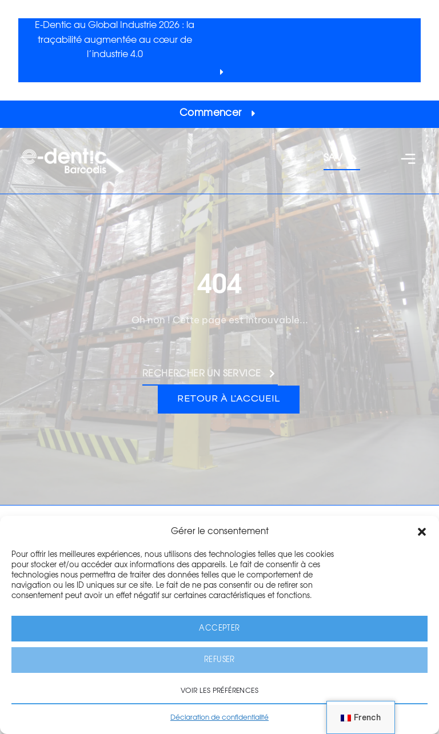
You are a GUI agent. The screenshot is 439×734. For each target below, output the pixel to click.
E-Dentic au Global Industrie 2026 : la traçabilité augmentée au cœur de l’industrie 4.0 (114, 40)
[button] (422, 532)
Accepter (219, 628)
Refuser (219, 660)
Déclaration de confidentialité (219, 717)
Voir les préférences (219, 690)
